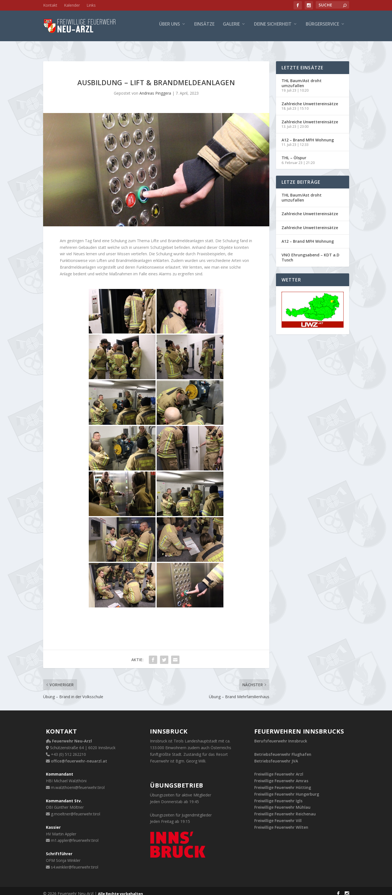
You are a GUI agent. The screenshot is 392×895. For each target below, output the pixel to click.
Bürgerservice (322, 28)
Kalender (72, 5)
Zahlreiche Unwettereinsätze (310, 98)
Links (91, 5)
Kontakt (50, 5)
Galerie (231, 28)
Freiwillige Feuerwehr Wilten (281, 822)
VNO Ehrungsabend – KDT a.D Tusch (310, 252)
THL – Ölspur (294, 152)
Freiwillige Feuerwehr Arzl (278, 769)
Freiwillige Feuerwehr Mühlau (282, 802)
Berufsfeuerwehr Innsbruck (280, 736)
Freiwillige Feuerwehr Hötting (282, 782)
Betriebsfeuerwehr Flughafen (282, 749)
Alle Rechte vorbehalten (120, 888)
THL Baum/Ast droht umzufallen (302, 78)
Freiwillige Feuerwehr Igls (278, 795)
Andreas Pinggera (155, 88)
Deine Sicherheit (273, 28)
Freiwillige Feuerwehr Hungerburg (286, 789)
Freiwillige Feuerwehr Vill (278, 815)
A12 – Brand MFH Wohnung (308, 135)
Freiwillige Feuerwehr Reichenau (285, 808)
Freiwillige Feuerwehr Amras (281, 775)
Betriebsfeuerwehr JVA (276, 756)
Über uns (169, 28)
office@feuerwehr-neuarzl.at (79, 756)
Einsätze (204, 28)
